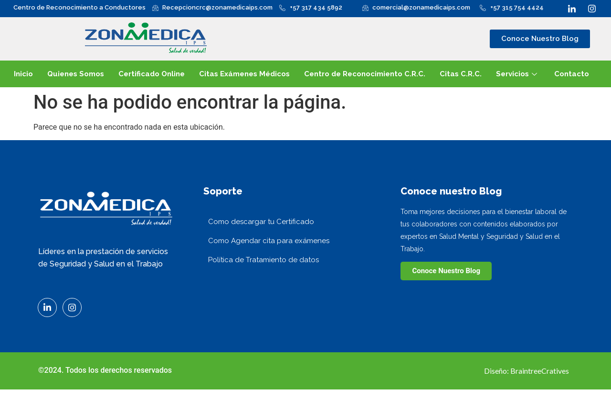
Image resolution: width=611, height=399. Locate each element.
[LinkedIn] (572, 7)
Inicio (23, 74)
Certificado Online (151, 74)
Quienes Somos (75, 74)
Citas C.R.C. (461, 74)
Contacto (571, 74)
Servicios (516, 74)
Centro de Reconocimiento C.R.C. (364, 74)
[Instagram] (592, 7)
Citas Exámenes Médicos (244, 74)
